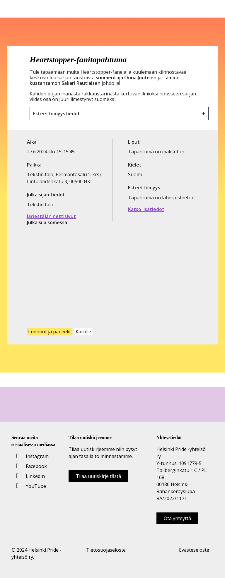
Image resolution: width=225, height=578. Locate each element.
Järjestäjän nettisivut (51, 216)
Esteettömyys (144, 188)
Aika (32, 142)
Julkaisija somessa (47, 222)
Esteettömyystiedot (56, 113)
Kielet (135, 165)
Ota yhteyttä (177, 518)
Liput (134, 142)
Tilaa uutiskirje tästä (98, 476)
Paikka (34, 165)
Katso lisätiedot (146, 209)
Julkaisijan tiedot (46, 195)
